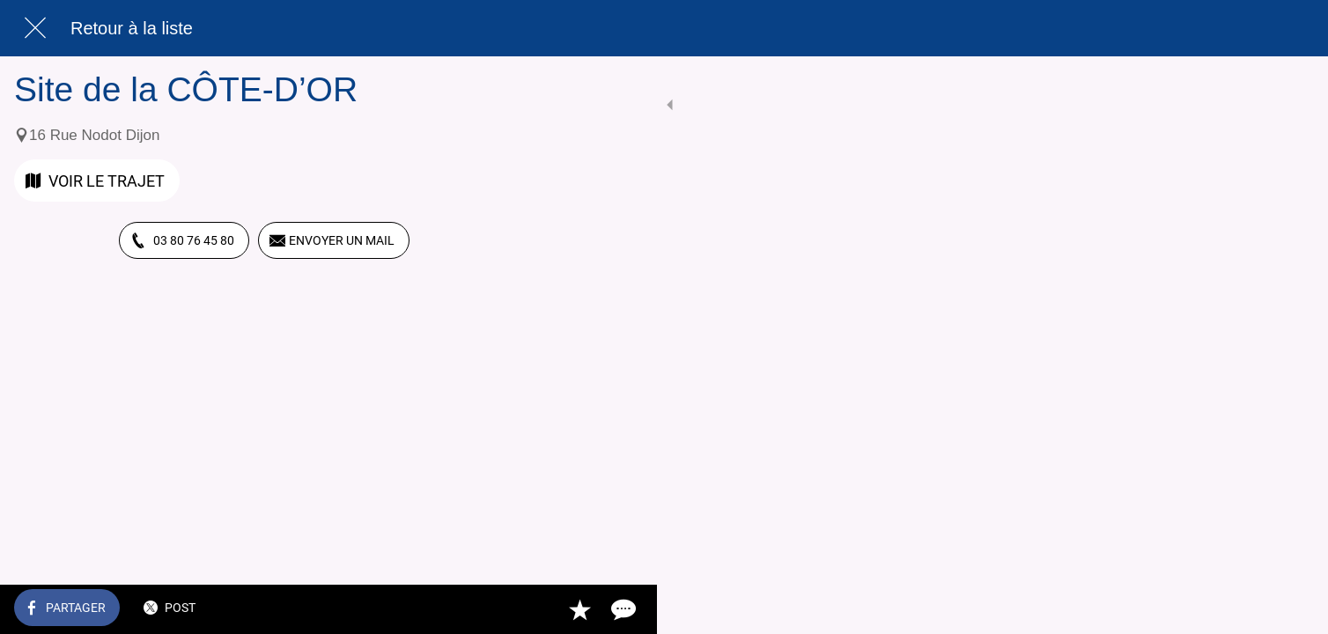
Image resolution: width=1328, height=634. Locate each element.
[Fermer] (35, 28)
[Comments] (493, 609)
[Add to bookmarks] (451, 609)
